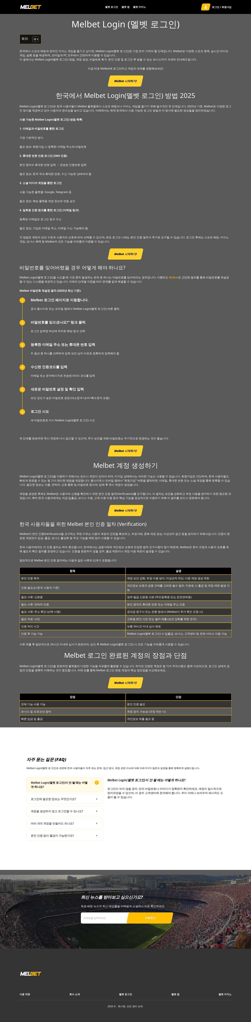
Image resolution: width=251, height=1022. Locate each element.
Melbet (173, 277)
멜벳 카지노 (139, 7)
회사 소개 (74, 994)
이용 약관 (25, 994)
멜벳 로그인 (111, 7)
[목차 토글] (34, 39)
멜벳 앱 (125, 7)
